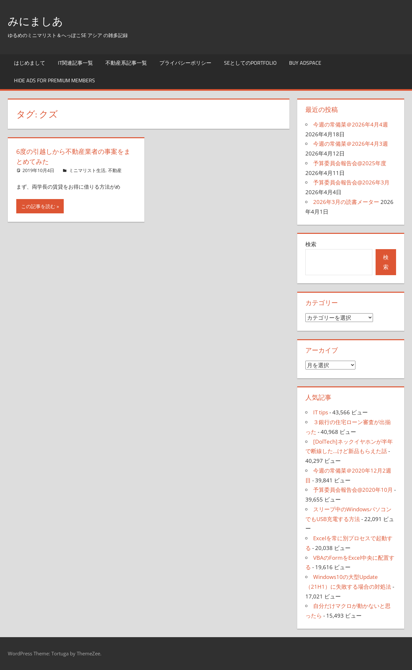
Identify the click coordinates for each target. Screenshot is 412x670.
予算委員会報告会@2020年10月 (353, 489)
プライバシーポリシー (185, 63)
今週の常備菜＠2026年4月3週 (350, 143)
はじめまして (29, 63)
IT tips (320, 412)
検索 (310, 244)
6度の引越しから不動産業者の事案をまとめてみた (72, 156)
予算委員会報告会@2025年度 (349, 163)
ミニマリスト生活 (87, 170)
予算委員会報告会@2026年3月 (351, 182)
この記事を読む (38, 206)
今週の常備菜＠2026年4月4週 (350, 124)
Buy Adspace (305, 63)
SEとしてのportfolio (250, 63)
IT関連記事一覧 (75, 63)
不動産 (115, 170)
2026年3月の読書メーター (346, 202)
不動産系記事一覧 (126, 63)
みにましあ (38, 21)
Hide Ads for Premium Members (54, 80)
